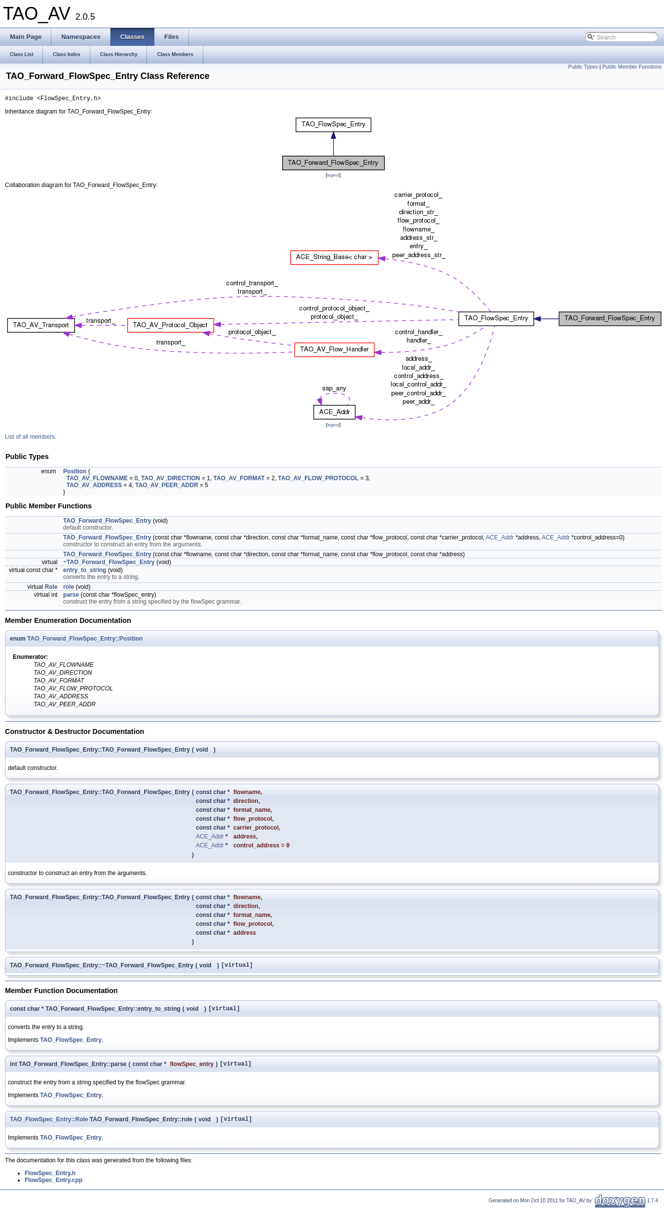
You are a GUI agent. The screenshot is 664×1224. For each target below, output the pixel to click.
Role (51, 588)
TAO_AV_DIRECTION (170, 479)
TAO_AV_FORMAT (239, 479)
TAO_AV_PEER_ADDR (166, 486)
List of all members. (30, 438)
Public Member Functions (632, 67)
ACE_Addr (500, 539)
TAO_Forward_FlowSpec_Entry (107, 522)
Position (74, 472)
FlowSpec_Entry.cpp (53, 1188)
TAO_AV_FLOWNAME (97, 479)
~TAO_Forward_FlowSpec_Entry (109, 563)
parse (71, 596)
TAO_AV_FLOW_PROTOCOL (318, 479)
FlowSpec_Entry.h (50, 1181)
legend (333, 176)
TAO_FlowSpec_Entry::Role (49, 1127)
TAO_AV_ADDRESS (94, 486)
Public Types (583, 67)
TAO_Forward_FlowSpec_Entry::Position (85, 640)
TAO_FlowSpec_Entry (70, 1045)
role (68, 588)
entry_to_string (84, 571)
